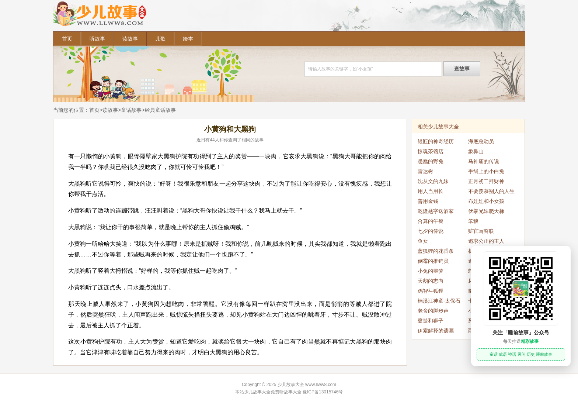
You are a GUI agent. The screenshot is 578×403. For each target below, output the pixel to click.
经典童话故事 (160, 110)
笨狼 (473, 221)
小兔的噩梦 (430, 271)
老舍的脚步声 (433, 311)
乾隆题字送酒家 (436, 211)
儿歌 (160, 39)
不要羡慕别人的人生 (491, 191)
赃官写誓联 (481, 231)
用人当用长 (430, 191)
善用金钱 (428, 201)
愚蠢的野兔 (430, 161)
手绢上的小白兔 (486, 171)
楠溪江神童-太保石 (439, 301)
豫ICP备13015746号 (323, 392)
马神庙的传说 (483, 161)
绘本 (188, 39)
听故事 (97, 39)
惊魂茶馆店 (430, 151)
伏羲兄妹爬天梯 (486, 211)
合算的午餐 (430, 221)
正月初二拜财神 (486, 181)
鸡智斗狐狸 (430, 291)
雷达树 (425, 171)
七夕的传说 (430, 231)
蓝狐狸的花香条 (436, 251)
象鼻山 (476, 151)
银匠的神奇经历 (436, 141)
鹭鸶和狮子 (430, 321)
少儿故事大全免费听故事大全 (273, 392)
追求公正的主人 (486, 241)
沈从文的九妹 (433, 181)
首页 (67, 39)
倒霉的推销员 (433, 261)
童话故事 (131, 110)
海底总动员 (481, 141)
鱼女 (423, 241)
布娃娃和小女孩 (486, 201)
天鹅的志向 (430, 281)
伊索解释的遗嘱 (436, 331)
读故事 (130, 39)
